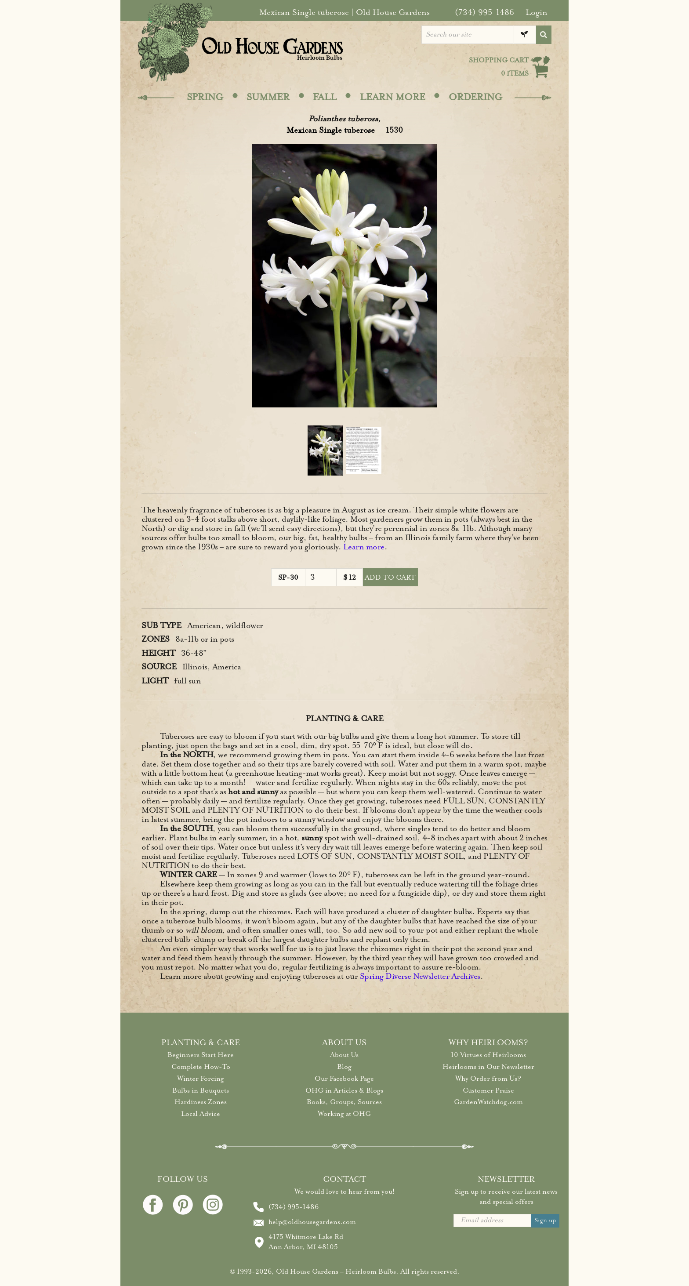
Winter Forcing (200, 1078)
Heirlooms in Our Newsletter (488, 1066)
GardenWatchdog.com (488, 1101)
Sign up (545, 1220)
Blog (344, 1066)
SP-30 (288, 577)
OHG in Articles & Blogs (344, 1090)
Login (537, 12)
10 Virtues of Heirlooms (488, 1054)
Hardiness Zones (200, 1101)
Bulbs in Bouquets (200, 1090)
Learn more (363, 546)
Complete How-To (200, 1066)
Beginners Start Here (200, 1054)
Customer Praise (488, 1090)
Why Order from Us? (488, 1078)
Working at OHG (344, 1113)
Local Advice (200, 1113)
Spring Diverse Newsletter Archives (420, 976)
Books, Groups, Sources (344, 1101)
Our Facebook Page (344, 1078)
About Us (344, 1054)
